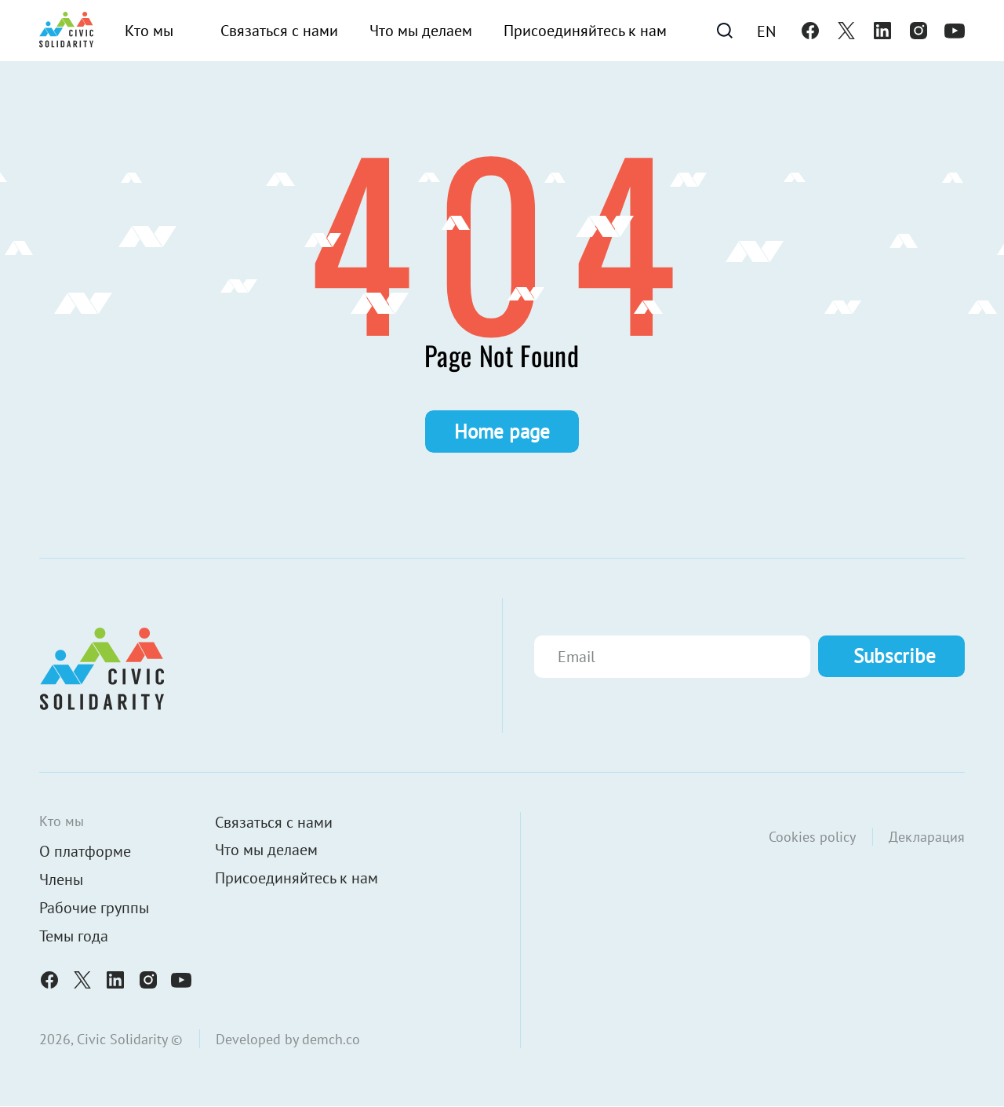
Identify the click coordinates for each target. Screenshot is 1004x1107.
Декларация (927, 837)
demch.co (331, 1039)
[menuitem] (766, 31)
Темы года (73, 937)
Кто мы (149, 30)
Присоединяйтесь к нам (585, 30)
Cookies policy (812, 837)
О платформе (85, 852)
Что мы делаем (420, 30)
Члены (61, 880)
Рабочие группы (94, 908)
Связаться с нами (279, 30)
